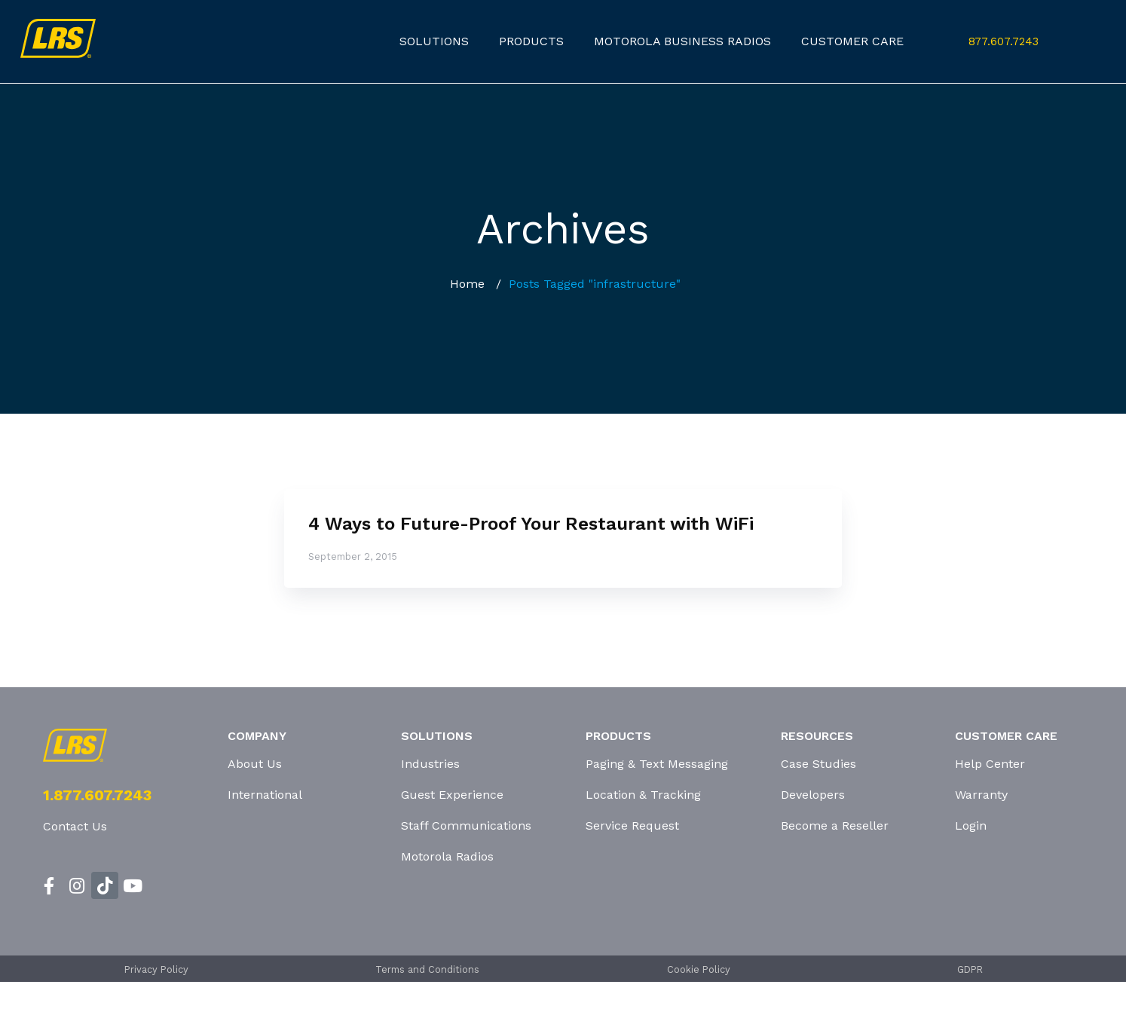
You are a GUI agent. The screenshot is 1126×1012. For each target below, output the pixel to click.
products (531, 41)
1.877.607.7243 (97, 795)
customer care (852, 41)
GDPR (970, 969)
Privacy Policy (156, 969)
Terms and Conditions (427, 969)
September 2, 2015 (352, 556)
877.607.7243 (1003, 41)
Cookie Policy (698, 969)
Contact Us (75, 826)
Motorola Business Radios (682, 41)
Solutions (434, 41)
